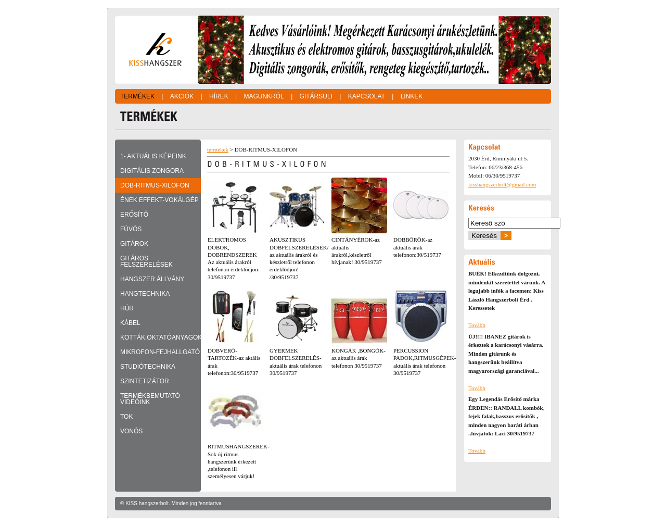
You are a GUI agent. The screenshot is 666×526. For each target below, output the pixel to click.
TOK (126, 416)
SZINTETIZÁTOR (144, 381)
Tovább (476, 325)
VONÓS (131, 431)
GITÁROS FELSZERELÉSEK (146, 261)
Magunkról (264, 96)
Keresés (484, 236)
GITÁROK (134, 243)
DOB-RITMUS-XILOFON (154, 185)
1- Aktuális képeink (153, 156)
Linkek (412, 96)
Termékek (137, 96)
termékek (217, 149)
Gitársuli (316, 96)
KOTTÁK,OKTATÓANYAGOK (160, 337)
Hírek (218, 96)
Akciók (182, 96)
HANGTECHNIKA (145, 293)
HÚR (127, 308)
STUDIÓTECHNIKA (147, 366)
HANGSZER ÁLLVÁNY (152, 279)
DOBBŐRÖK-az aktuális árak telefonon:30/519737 (417, 247)
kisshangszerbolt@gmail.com (502, 184)
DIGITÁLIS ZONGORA (152, 170)
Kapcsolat (366, 96)
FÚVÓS (131, 229)
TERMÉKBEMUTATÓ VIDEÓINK (150, 399)
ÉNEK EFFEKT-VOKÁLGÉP (159, 200)
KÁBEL (130, 323)
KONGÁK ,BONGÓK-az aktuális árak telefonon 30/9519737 (358, 358)
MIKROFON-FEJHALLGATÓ (160, 352)
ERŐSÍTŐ (134, 214)
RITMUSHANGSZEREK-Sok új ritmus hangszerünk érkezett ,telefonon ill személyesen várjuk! (239, 461)
